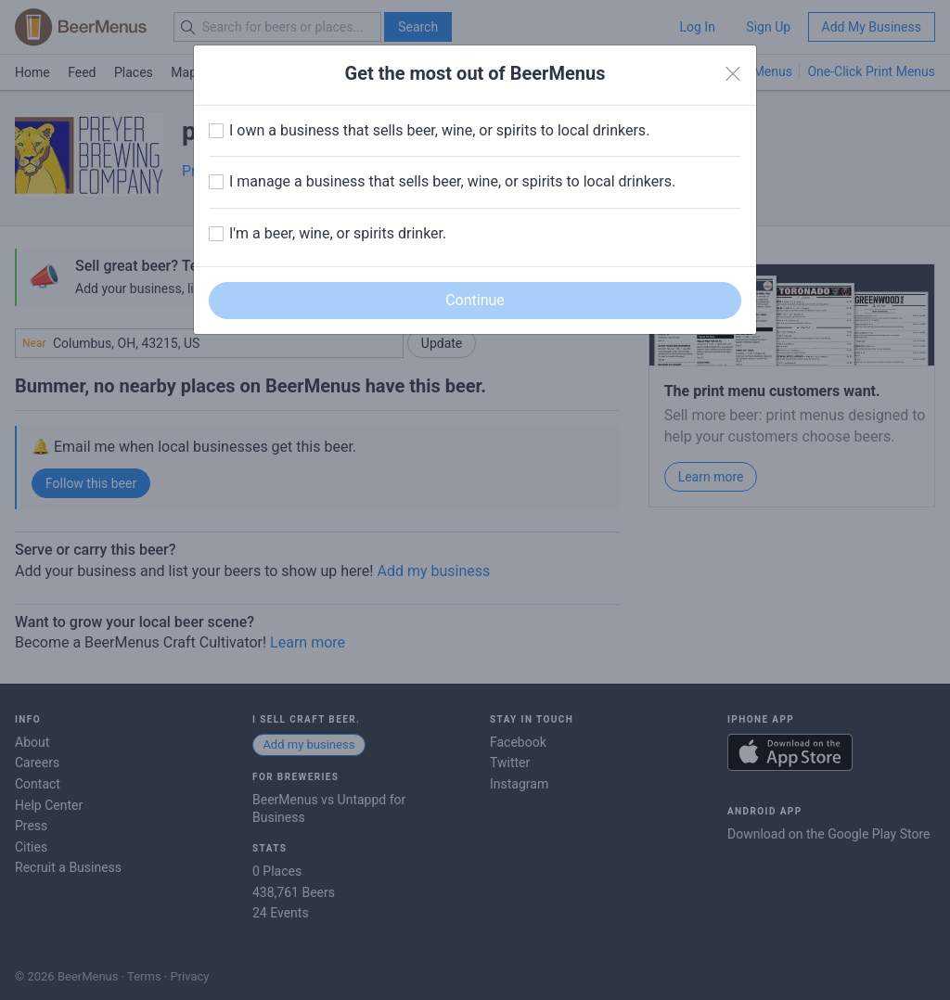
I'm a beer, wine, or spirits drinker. (337, 233)
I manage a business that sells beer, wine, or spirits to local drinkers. (452, 181)
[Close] (733, 74)
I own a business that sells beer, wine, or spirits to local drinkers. (439, 130)
